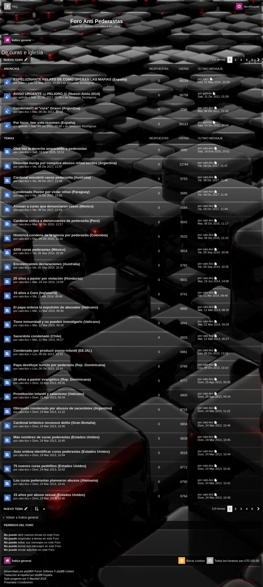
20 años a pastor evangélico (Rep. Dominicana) (52, 379)
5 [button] (252, 59)
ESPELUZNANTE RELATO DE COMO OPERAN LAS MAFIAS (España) (70, 79)
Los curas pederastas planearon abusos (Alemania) (55, 480)
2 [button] (235, 59)
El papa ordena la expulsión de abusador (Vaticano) (55, 307)
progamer (16, 578)
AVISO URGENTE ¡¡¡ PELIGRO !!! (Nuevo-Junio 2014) (56, 94)
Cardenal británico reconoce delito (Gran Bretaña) (54, 423)
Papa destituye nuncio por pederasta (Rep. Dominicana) (59, 365)
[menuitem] (11, 6)
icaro (21, 82)
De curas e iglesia (22, 52)
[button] (258, 60)
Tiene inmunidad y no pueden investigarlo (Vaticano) (56, 322)
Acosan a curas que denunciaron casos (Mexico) (53, 206)
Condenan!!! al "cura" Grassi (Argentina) (46, 108)
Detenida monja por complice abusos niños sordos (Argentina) (65, 163)
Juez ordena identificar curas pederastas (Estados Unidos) (61, 451)
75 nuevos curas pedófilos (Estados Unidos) (49, 466)
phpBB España (43, 575)
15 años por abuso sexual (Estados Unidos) (49, 495)
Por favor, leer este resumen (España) (44, 123)
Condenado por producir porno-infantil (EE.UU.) (52, 351)
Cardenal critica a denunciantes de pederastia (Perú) (56, 221)
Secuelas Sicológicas (80, 82)
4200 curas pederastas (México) (39, 250)
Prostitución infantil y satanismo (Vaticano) (48, 394)
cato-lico (23, 111)
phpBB (28, 571)
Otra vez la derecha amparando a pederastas (50, 149)
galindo (23, 97)
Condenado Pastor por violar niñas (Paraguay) (51, 192)
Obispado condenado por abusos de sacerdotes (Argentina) (62, 408)
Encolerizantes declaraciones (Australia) (46, 264)
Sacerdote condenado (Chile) (37, 336)
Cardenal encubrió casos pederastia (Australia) (52, 177)
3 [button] (241, 59)
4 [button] (247, 59)
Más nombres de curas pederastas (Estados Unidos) (56, 437)
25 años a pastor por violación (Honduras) (48, 278)
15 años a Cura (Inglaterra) (35, 293)
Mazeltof (35, 578)
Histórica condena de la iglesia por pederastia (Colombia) (60, 235)
